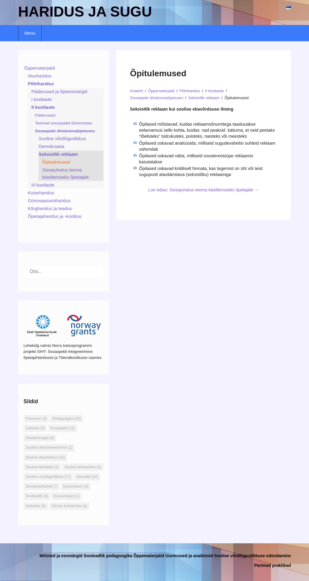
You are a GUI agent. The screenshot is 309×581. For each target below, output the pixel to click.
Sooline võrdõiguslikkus (62, 138)
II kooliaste (43, 107)
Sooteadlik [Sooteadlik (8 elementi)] (37, 496)
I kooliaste (41, 99)
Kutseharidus (41, 192)
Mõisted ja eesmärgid (61, 555)
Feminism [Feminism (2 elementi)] (36, 418)
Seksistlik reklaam (58, 154)
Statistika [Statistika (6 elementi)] (36, 506)
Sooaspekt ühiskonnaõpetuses (65, 131)
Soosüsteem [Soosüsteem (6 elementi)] (76, 486)
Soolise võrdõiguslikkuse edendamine (252, 555)
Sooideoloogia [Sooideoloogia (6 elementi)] (40, 438)
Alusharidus (39, 75)
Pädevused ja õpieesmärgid (59, 91)
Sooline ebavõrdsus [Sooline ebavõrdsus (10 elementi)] (45, 457)
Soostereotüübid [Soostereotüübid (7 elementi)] (41, 486)
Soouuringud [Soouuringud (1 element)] (66, 496)
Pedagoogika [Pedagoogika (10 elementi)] (66, 418)
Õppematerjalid (39, 68)
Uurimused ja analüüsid (189, 555)
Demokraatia (51, 146)
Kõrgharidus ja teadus (50, 208)
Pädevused (45, 115)
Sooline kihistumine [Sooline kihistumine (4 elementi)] (82, 467)
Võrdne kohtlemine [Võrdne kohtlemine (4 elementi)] (69, 506)
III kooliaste (42, 184)
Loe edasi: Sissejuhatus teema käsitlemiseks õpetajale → (203, 189)
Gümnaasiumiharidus (49, 200)
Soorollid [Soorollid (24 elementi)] (87, 477)
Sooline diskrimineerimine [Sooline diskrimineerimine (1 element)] (49, 447)
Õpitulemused (56, 162)
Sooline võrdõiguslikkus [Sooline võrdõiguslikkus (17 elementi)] (48, 477)
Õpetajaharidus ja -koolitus (54, 216)
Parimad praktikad (272, 565)
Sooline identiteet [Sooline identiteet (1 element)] (42, 467)
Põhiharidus (41, 83)
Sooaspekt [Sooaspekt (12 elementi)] (62, 428)
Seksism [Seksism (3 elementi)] (35, 428)
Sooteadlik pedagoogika (108, 555)
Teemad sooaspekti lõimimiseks (63, 123)
